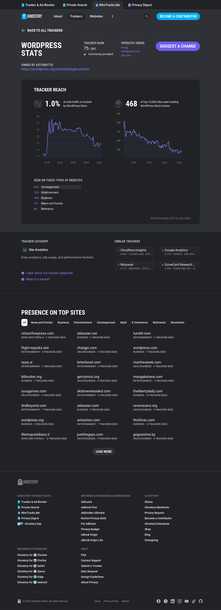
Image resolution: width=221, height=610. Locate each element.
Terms (97, 601)
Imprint (125, 601)
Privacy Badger (90, 529)
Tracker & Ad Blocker (38, 5)
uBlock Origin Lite (92, 540)
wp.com (126, 55)
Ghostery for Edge (30, 577)
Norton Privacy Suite (93, 518)
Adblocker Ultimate (93, 513)
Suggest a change (178, 46)
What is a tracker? (35, 279)
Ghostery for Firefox (31, 560)
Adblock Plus (89, 507)
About (58, 16)
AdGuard (86, 502)
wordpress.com (130, 51)
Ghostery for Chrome (32, 555)
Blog (147, 534)
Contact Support (91, 560)
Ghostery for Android (32, 582)
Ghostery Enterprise (157, 523)
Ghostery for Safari (31, 566)
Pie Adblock (88, 523)
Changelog (151, 540)
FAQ (83, 555)
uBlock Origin (89, 534)
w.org (124, 47)
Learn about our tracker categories (47, 273)
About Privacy (89, 582)
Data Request (89, 571)
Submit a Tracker (91, 566)
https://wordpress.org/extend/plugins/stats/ (55, 69)
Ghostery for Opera (31, 571)
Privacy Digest (140, 5)
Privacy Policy (111, 601)
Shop (148, 529)
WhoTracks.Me (107, 5)
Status (149, 502)
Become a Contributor (178, 16)
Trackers (76, 16)
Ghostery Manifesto (157, 507)
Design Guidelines (92, 577)
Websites (96, 16)
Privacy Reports (154, 513)
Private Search (75, 5)
